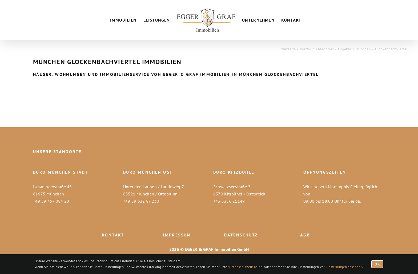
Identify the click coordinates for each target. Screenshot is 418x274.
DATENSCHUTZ (241, 235)
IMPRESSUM (177, 235)
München (363, 49)
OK (377, 264)
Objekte (344, 49)
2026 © (176, 249)
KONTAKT (113, 235)
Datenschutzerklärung (246, 267)
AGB (305, 235)
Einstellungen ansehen (345, 267)
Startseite (288, 49)
